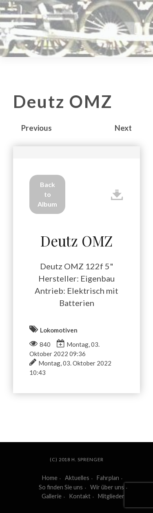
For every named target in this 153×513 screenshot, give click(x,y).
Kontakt (80, 496)
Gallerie (52, 496)
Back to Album (47, 194)
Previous (36, 127)
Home (50, 477)
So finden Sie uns (61, 487)
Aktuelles (77, 477)
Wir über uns (107, 487)
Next (123, 127)
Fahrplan (108, 477)
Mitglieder (111, 496)
